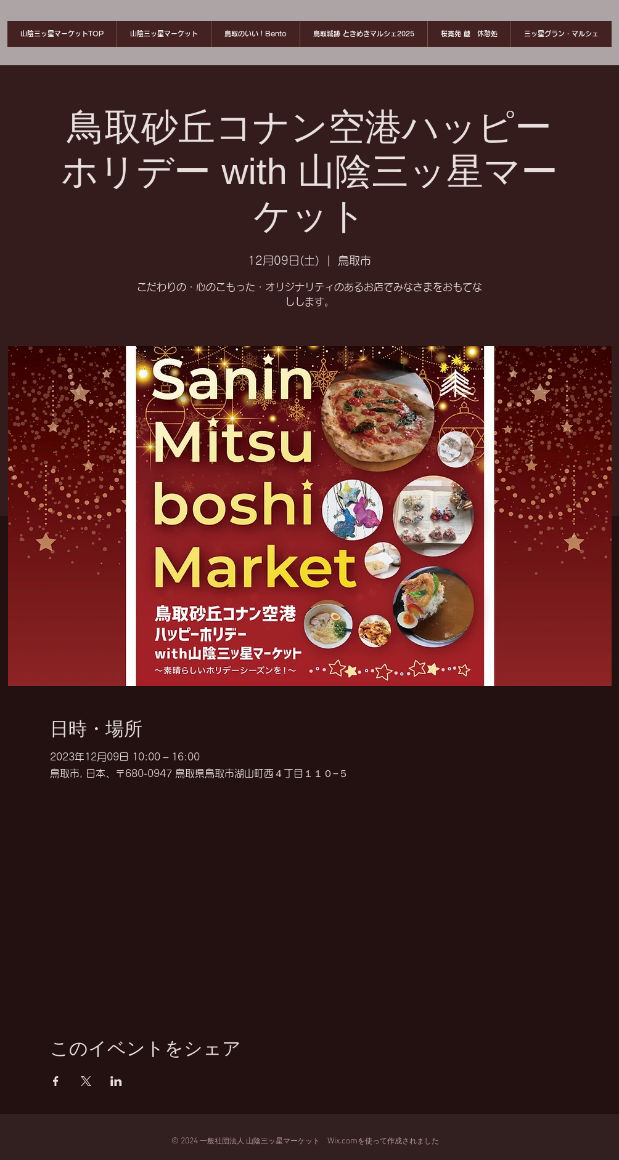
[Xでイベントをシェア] (86, 1081)
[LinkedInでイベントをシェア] (116, 1081)
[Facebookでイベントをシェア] (56, 1081)
